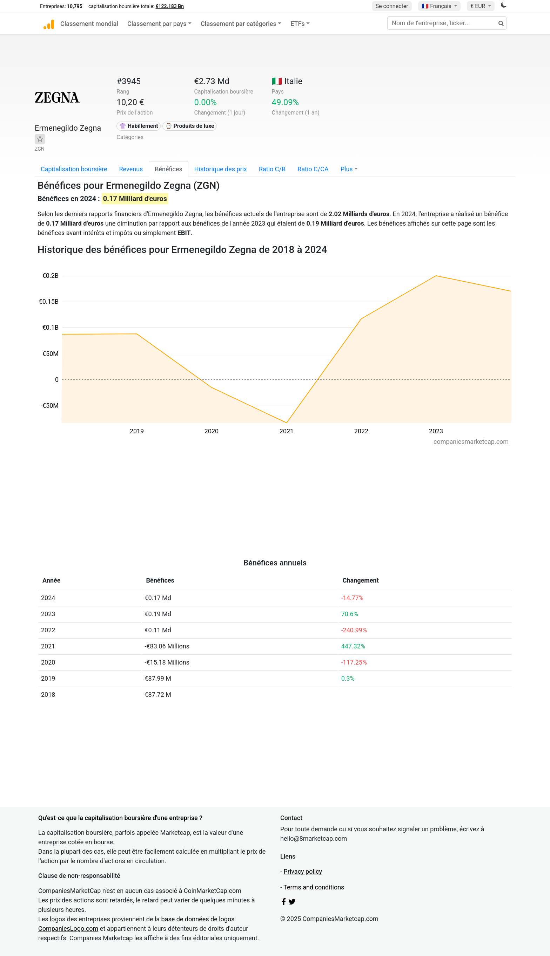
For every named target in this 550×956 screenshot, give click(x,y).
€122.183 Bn (169, 6)
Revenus (131, 169)
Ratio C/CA (312, 169)
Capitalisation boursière (74, 169)
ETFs (297, 23)
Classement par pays (156, 23)
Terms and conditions (313, 887)
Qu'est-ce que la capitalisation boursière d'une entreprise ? (120, 817)
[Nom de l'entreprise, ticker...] (447, 23)
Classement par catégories (238, 23)
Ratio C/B (272, 169)
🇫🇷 (437, 6)
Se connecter (392, 6)
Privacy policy (302, 871)
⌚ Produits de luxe (189, 126)
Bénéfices (168, 169)
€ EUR (478, 6)
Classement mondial (89, 23)
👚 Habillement (138, 126)
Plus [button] (347, 169)
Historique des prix (220, 169)
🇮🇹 (287, 81)
